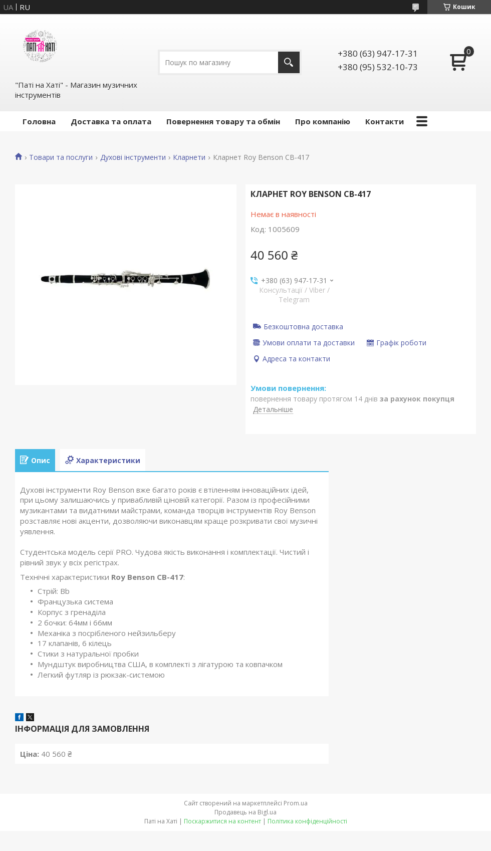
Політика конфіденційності (307, 821)
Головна (39, 121)
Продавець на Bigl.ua (245, 812)
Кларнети (189, 157)
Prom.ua (296, 803)
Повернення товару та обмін (223, 121)
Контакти (384, 121)
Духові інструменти (133, 157)
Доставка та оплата (111, 121)
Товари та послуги (61, 157)
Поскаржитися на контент (222, 821)
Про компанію (322, 121)
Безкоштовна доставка (303, 326)
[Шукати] (289, 62)
